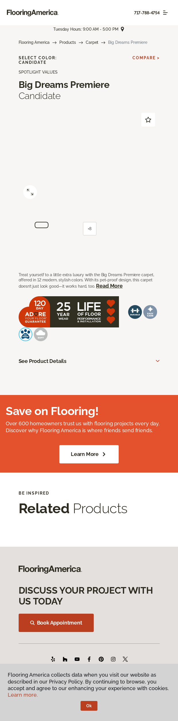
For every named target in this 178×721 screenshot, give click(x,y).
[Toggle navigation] (165, 12)
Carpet (92, 42)
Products (67, 42)
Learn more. (23, 695)
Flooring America (34, 42)
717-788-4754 (147, 13)
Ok (89, 706)
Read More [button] (109, 286)
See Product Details (43, 361)
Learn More (89, 454)
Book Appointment (56, 623)
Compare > (146, 58)
